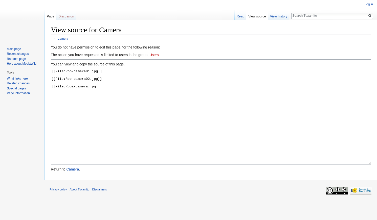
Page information (18, 93)
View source (257, 16)
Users (154, 55)
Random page (16, 59)
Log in (369, 4)
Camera (63, 38)
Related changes (18, 83)
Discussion (66, 16)
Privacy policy (58, 208)
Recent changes (18, 54)
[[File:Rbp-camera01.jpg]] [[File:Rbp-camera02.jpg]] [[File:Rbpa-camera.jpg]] (211, 126)
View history (278, 16)
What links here (17, 78)
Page (50, 16)
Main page (14, 49)
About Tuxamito (80, 208)
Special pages (16, 88)
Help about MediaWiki (21, 63)
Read (241, 16)
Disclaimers (99, 208)
